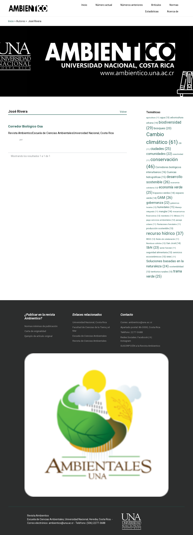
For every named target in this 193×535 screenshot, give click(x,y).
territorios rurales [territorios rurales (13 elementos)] (162, 271)
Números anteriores (131, 5)
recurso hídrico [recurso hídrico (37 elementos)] (164, 233)
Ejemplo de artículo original (38, 336)
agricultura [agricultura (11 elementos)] (152, 118)
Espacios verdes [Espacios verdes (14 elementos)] (164, 193)
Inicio (84, 5)
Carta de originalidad (35, 331)
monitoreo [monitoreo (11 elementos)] (167, 216)
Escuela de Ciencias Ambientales (90, 336)
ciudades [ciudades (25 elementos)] (160, 149)
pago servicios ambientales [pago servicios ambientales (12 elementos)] (160, 220)
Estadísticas (152, 11)
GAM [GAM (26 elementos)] (164, 198)
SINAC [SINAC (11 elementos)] (171, 257)
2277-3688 (137, 332)
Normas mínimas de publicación (41, 326)
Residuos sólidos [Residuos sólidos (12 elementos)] (156, 243)
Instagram (125, 341)
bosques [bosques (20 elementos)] (162, 128)
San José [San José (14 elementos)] (173, 243)
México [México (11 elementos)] (179, 216)
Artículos (156, 5)
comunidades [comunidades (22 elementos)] (159, 154)
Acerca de (172, 11)
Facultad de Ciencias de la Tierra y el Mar (91, 329)
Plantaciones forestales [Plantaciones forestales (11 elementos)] (169, 224)
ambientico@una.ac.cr (140, 322)
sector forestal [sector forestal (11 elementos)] (168, 248)
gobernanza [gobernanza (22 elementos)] (158, 202)
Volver (123, 111)
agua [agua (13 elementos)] (165, 117)
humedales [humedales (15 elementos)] (165, 207)
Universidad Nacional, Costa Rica (90, 322)
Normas (174, 5)
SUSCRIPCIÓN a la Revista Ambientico (140, 345)
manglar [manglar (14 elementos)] (165, 211)
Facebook (142, 337)
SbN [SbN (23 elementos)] (152, 247)
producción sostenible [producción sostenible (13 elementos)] (159, 228)
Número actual (104, 5)
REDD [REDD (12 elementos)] (150, 239)
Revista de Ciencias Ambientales (89, 341)
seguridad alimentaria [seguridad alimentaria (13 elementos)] (159, 252)
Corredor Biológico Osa (25, 126)
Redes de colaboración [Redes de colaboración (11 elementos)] (167, 239)
